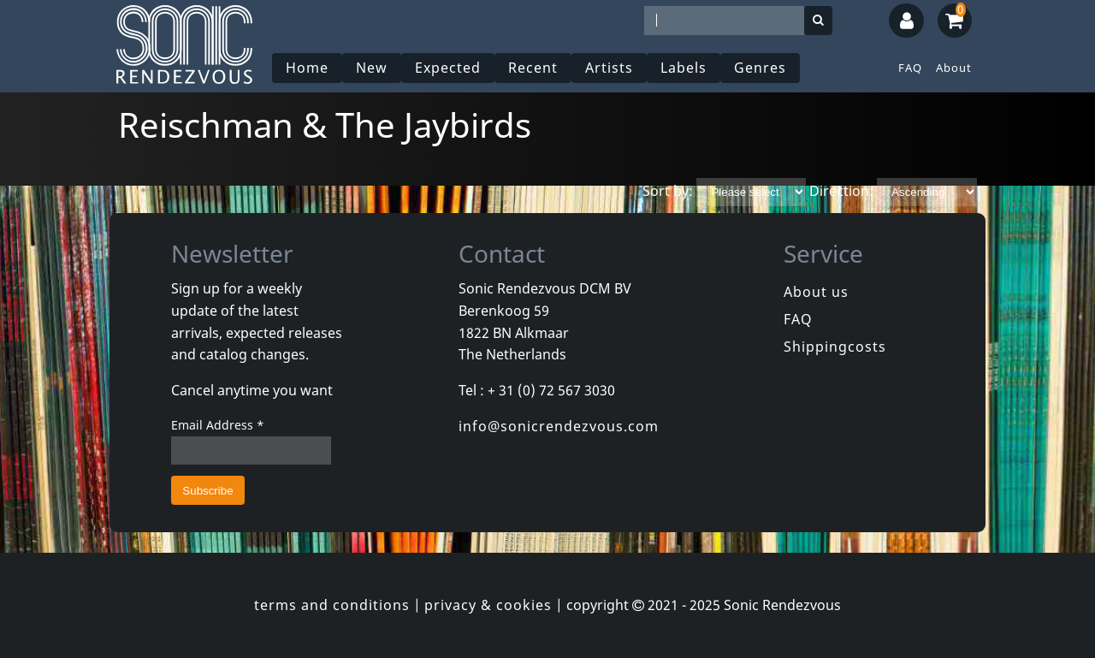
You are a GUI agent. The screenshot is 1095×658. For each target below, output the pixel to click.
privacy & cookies (488, 605)
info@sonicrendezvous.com (559, 426)
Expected (448, 67)
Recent (533, 67)
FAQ (910, 67)
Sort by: (667, 190)
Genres (760, 67)
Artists (609, 67)
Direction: (841, 190)
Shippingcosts (835, 346)
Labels (683, 67)
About (954, 67)
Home (307, 67)
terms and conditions (332, 605)
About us (816, 291)
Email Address (217, 425)
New (372, 67)
